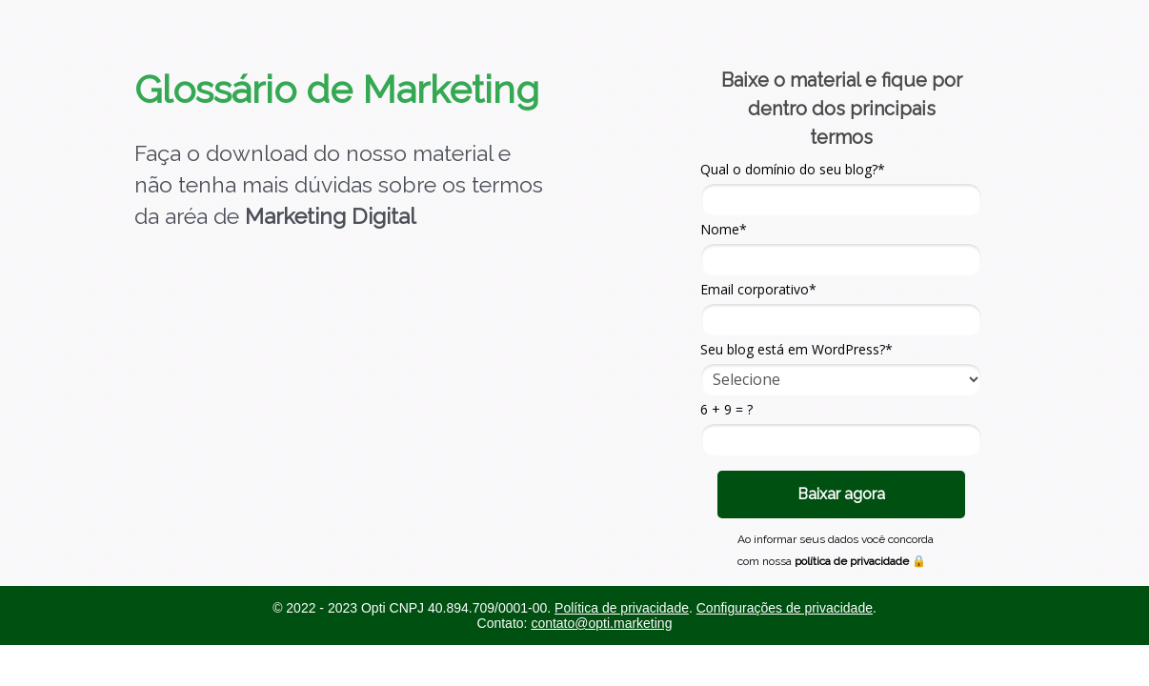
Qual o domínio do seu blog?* (792, 169)
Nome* (723, 229)
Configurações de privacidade (784, 607)
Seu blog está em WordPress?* (796, 349)
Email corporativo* (758, 289)
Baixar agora (841, 494)
